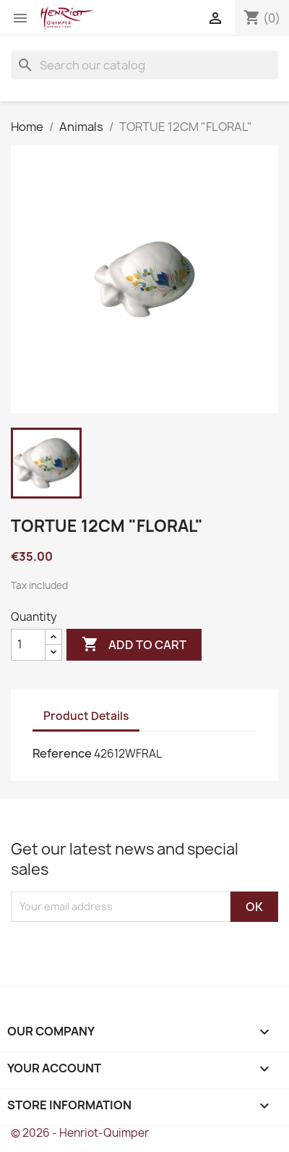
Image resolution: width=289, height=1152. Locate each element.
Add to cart (134, 644)
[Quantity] (28, 645)
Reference (62, 753)
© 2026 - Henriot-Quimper (80, 1132)
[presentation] (131, 950)
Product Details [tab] (86, 716)
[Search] (144, 65)
